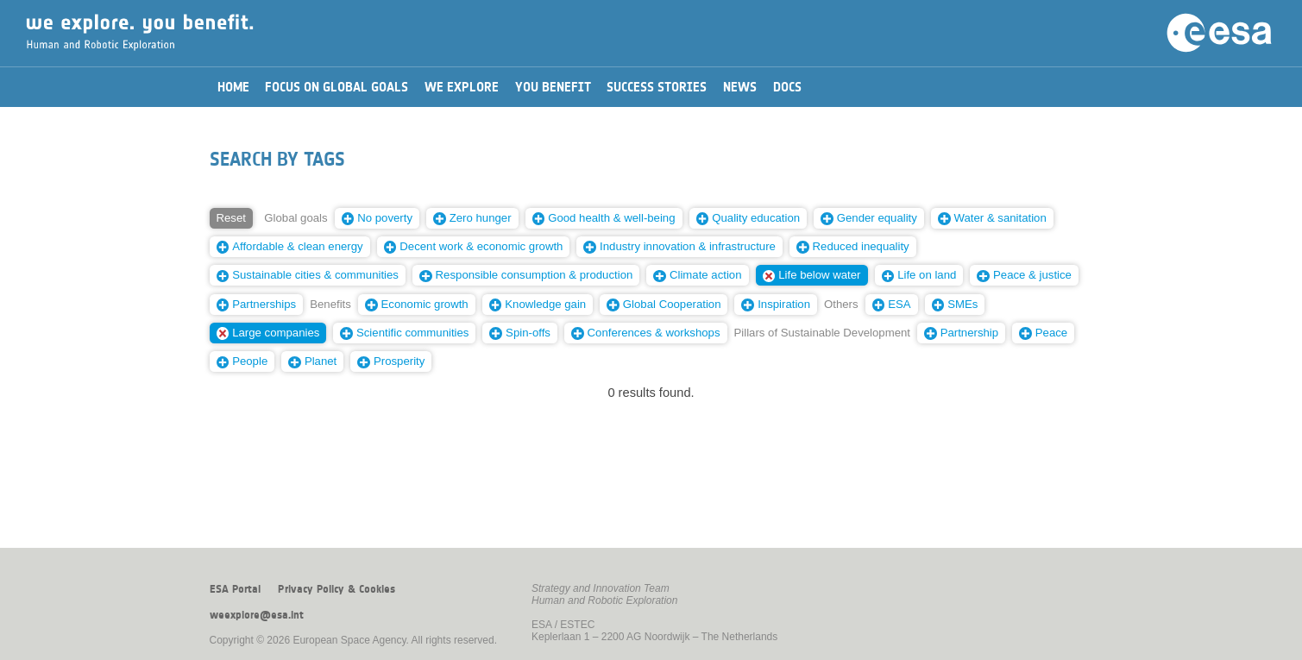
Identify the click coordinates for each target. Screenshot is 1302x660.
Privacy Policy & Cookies (336, 589)
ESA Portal (235, 589)
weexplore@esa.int (257, 615)
